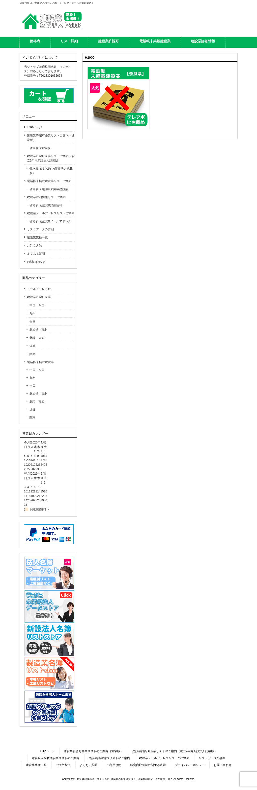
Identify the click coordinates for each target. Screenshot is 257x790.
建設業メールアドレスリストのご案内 (164, 758)
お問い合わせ (36, 262)
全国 (32, 321)
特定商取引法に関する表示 (148, 765)
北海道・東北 (38, 329)
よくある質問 (36, 254)
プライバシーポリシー (190, 765)
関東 (32, 354)
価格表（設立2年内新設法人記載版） (51, 171)
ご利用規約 (113, 765)
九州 (32, 313)
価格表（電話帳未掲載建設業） (50, 189)
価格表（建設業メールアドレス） (51, 221)
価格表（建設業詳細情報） (47, 205)
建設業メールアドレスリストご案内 (51, 213)
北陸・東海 (36, 338)
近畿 (32, 346)
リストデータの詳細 (40, 229)
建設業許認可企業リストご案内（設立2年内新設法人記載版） (51, 158)
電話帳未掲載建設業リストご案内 (49, 181)
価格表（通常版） (41, 148)
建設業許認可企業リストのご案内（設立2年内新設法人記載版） (174, 751)
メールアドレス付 (39, 289)
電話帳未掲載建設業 (40, 362)
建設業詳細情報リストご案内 (46, 197)
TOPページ (34, 127)
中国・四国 (36, 305)
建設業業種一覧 (37, 237)
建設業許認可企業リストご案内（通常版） (51, 138)
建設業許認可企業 (39, 297)
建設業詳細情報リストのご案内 (109, 758)
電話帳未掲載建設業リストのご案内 (55, 758)
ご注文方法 (34, 245)
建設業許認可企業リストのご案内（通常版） (93, 751)
